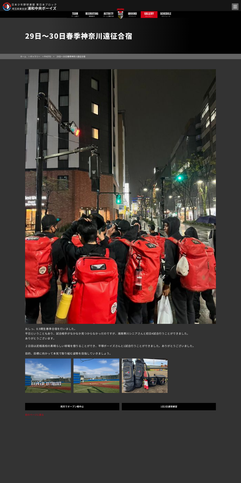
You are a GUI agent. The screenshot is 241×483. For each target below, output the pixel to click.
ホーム (23, 56)
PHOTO (47, 56)
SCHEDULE (165, 14)
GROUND (132, 14)
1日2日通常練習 (168, 406)
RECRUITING (92, 14)
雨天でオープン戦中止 (72, 406)
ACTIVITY (108, 14)
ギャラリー (35, 56)
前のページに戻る (34, 414)
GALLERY (149, 14)
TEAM (75, 14)
